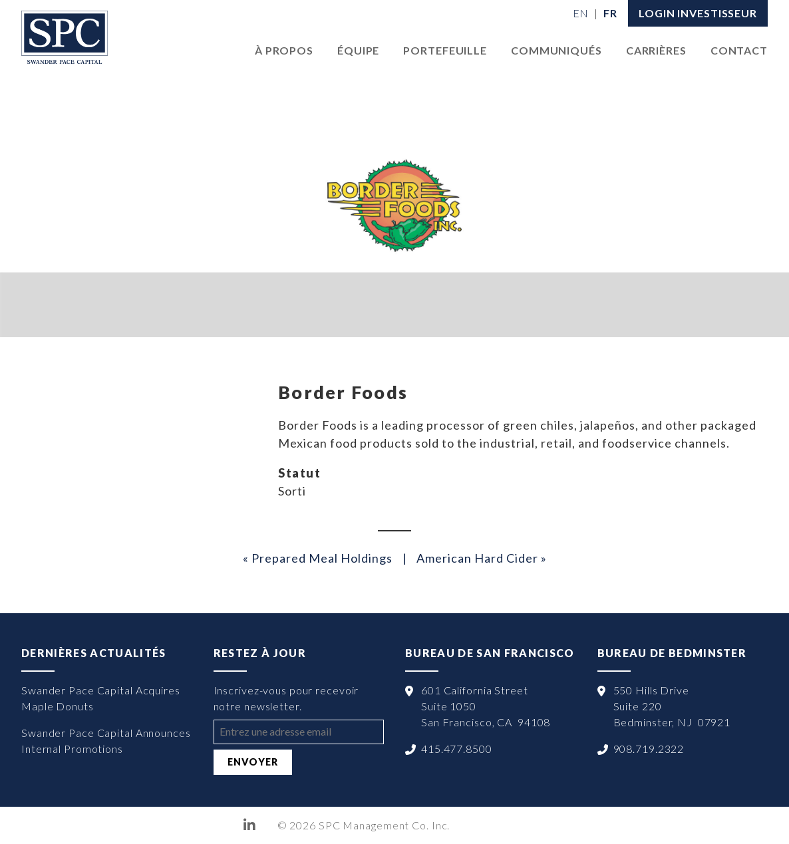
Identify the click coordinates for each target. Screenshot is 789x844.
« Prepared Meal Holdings (318, 558)
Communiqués (556, 50)
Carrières (656, 50)
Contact (739, 50)
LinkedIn (249, 825)
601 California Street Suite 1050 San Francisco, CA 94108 (485, 706)
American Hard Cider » (481, 558)
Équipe (358, 50)
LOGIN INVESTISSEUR (698, 13)
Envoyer (253, 762)
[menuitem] (581, 13)
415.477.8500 (456, 748)
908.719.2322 (649, 748)
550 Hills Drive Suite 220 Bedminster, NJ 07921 (672, 706)
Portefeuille (445, 50)
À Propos (284, 50)
